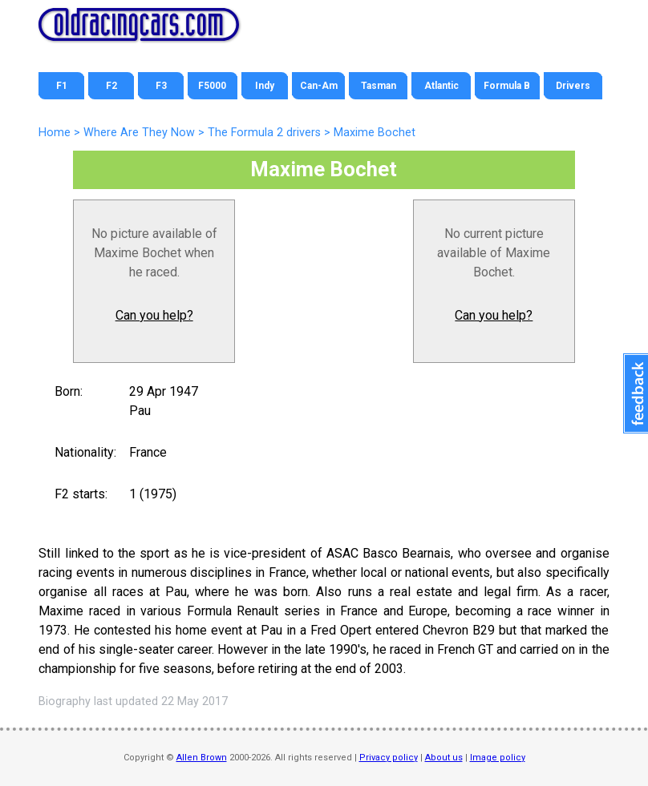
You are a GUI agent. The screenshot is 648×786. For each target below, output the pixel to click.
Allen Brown (201, 757)
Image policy (497, 757)
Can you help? (154, 315)
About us (444, 757)
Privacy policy (388, 757)
